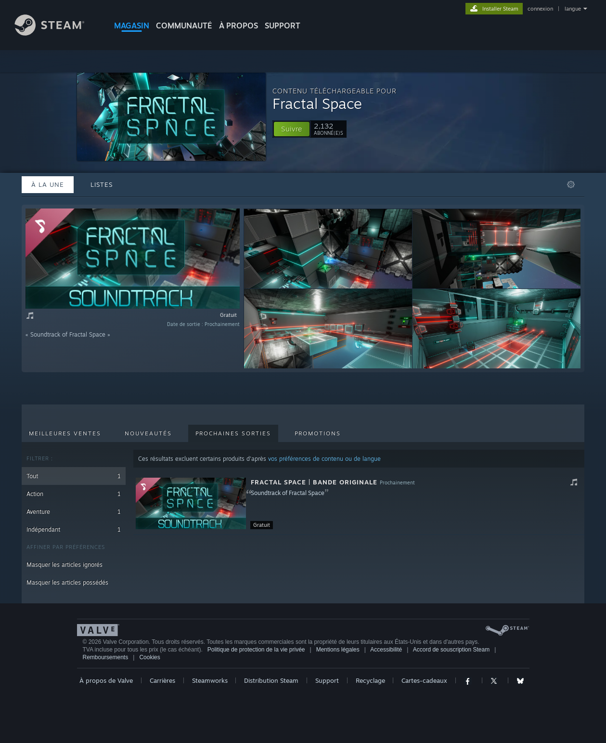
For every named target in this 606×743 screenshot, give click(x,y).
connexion (540, 8)
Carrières (162, 680)
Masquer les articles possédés (67, 582)
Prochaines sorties (233, 433)
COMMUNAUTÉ (184, 25)
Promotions (318, 433)
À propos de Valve (106, 680)
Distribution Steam (271, 680)
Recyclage (370, 680)
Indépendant (73, 529)
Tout (73, 476)
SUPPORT (282, 25)
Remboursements (106, 657)
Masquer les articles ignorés (64, 564)
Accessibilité (386, 649)
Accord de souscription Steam (451, 649)
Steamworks (210, 680)
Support (327, 680)
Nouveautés (148, 433)
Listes (101, 184)
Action (73, 494)
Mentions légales (338, 649)
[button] (291, 129)
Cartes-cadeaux (424, 680)
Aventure (73, 512)
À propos (238, 25)
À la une (47, 184)
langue (573, 8)
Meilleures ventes (65, 433)
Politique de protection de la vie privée (256, 649)
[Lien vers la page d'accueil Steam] (56, 33)
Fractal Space (317, 103)
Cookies (149, 657)
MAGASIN (131, 25)
